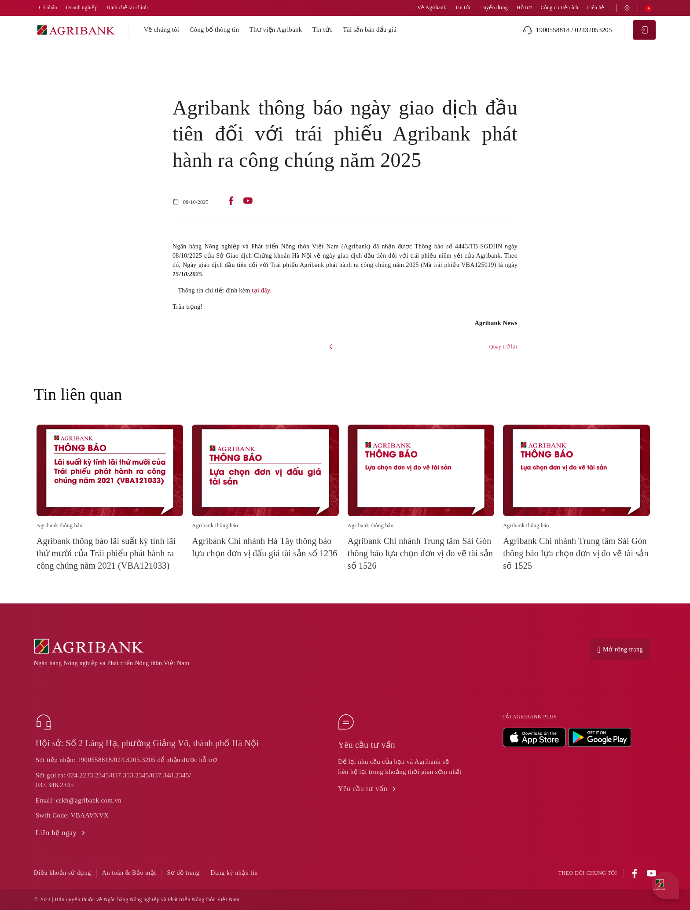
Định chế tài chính (127, 8)
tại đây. (262, 290)
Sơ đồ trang (183, 872)
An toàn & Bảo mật (129, 872)
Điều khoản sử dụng (62, 872)
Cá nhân (48, 8)
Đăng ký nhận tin (234, 872)
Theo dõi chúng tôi (587, 873)
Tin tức (463, 8)
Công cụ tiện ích (559, 8)
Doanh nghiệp (82, 8)
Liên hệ (596, 8)
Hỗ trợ (524, 8)
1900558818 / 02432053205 (567, 30)
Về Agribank (431, 8)
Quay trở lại (503, 347)
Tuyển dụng (494, 8)
